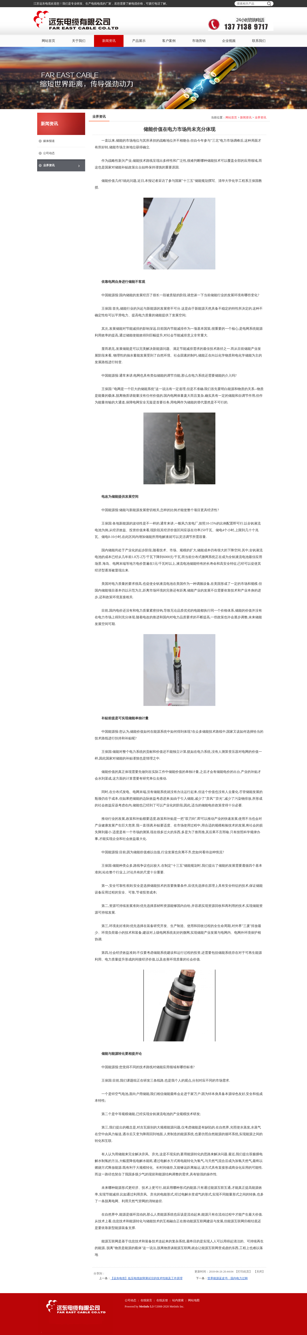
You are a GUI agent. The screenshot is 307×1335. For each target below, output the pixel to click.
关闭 (259, 1271)
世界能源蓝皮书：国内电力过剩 (227, 1278)
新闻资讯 (246, 117)
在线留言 (146, 1300)
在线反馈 (162, 1300)
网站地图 (194, 1300)
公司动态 (130, 1300)
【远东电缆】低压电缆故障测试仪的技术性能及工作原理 (147, 1278)
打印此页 (243, 1271)
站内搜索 (178, 1300)
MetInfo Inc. (177, 1306)
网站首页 (231, 117)
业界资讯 (260, 117)
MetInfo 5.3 (146, 1306)
